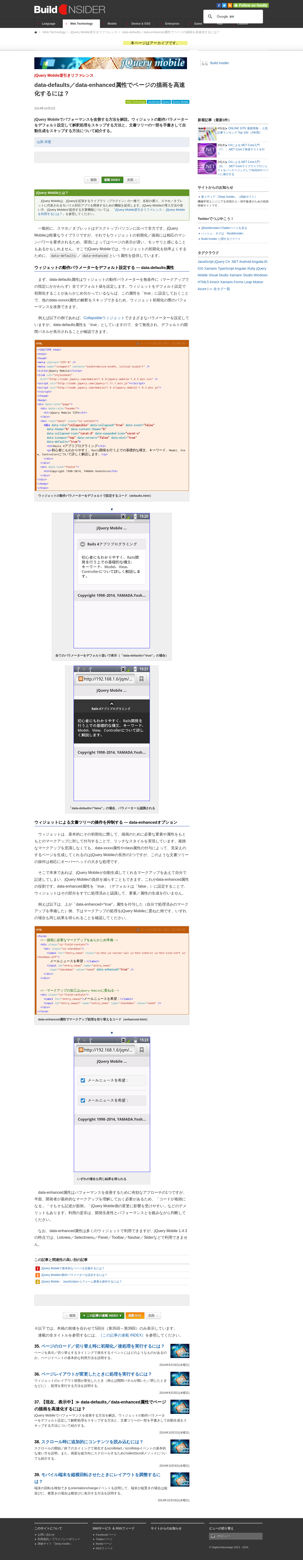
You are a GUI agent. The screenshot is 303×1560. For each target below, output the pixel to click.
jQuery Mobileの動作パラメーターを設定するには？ (74, 1275)
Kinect (214, 282)
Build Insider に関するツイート (221, 239)
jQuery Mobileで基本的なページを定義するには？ (73, 1268)
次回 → (132, 180)
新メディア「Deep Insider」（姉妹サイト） (229, 196)
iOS (200, 268)
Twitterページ (104, 1539)
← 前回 (92, 180)
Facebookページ (106, 1534)
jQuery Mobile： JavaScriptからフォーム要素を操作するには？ (81, 1281)
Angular (241, 268)
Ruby (251, 268)
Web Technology (81, 23)
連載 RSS (135, 1315)
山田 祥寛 (44, 142)
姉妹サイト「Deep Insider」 (55, 1543)
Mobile (112, 23)
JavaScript (154, 101)
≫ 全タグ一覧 (219, 289)
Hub (220, 23)
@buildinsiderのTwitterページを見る (224, 228)
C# (228, 262)
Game (198, 23)
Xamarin (210, 268)
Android (245, 262)
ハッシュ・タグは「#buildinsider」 (223, 233)
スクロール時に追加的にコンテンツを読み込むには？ (92, 1441)
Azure (202, 289)
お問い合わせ (46, 1534)
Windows (260, 275)
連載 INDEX (112, 180)
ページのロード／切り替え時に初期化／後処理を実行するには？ (103, 1346)
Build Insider (219, 63)
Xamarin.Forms (231, 282)
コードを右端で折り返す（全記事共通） (164, 343)
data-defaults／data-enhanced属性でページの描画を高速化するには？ (171, 32)
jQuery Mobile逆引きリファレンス (94, 32)
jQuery (166, 101)
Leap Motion (254, 282)
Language (48, 23)
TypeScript (226, 268)
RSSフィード (104, 1548)
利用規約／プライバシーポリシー (59, 1539)
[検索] (232, 16)
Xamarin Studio (241, 275)
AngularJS (259, 262)
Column (242, 23)
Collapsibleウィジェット (104, 318)
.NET (235, 262)
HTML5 (203, 282)
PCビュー (224, 1536)
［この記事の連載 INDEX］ (122, 1335)
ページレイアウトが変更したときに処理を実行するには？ (96, 1374)
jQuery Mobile (180, 101)
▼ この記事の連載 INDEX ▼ (102, 1315)
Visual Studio (218, 275)
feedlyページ (104, 1543)
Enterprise (172, 23)
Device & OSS (141, 23)
